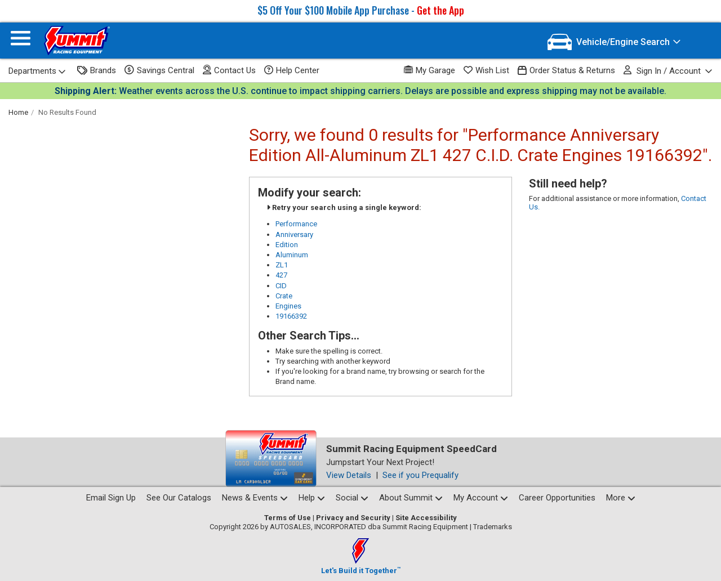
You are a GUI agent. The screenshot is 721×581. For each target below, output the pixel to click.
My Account (480, 498)
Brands (96, 70)
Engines (288, 306)
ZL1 (281, 265)
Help (312, 498)
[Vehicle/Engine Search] (614, 42)
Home (18, 112)
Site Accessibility (426, 517)
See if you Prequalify (420, 475)
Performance (296, 224)
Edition (286, 244)
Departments (37, 71)
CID (281, 285)
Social (352, 498)
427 (281, 275)
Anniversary (294, 234)
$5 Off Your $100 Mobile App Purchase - (360, 10)
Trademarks (492, 526)
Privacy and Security (353, 517)
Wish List (486, 70)
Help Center (291, 70)
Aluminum (291, 255)
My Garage (429, 70)
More (620, 498)
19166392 (291, 316)
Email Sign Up (111, 498)
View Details (348, 475)
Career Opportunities (557, 498)
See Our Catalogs (178, 498)
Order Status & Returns (566, 70)
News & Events (255, 498)
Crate (283, 296)
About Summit (411, 498)
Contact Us (229, 70)
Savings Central (159, 70)
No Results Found (67, 112)
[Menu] (20, 40)
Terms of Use (287, 517)
